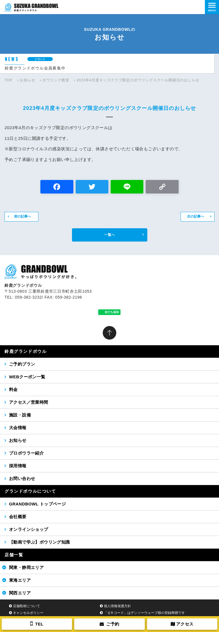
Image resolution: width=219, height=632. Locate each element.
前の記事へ (22, 216)
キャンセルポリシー (28, 613)
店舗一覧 (14, 554)
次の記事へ (195, 216)
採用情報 (18, 465)
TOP (8, 80)
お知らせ (27, 80)
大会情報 (18, 427)
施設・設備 (20, 414)
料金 (13, 389)
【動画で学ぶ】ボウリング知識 (39, 542)
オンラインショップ (28, 529)
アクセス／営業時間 (28, 402)
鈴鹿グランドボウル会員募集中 (35, 68)
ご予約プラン (22, 364)
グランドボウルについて (30, 491)
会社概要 (18, 516)
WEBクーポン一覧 (27, 376)
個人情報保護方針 (117, 606)
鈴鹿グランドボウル (26, 351)
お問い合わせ (22, 478)
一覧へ (109, 235)
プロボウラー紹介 (26, 453)
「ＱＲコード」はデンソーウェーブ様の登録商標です (144, 613)
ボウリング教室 (55, 80)
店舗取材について (26, 606)
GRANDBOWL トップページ (37, 503)
